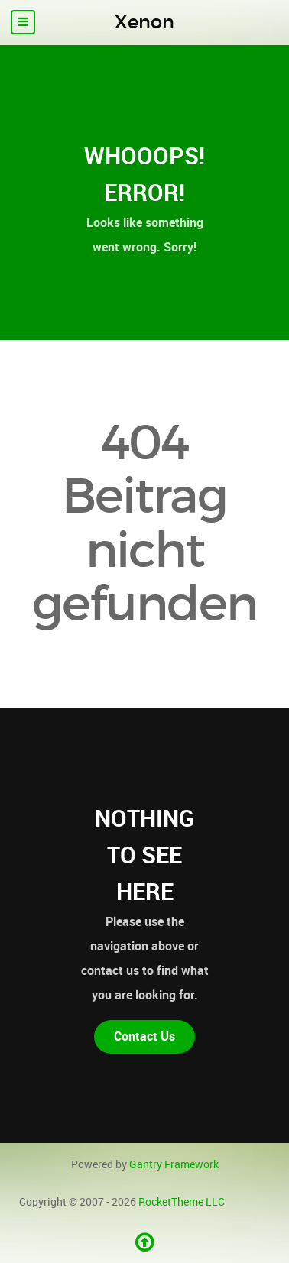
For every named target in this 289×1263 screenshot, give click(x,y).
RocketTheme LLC (181, 1202)
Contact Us (144, 1036)
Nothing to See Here (144, 855)
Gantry (174, 1164)
